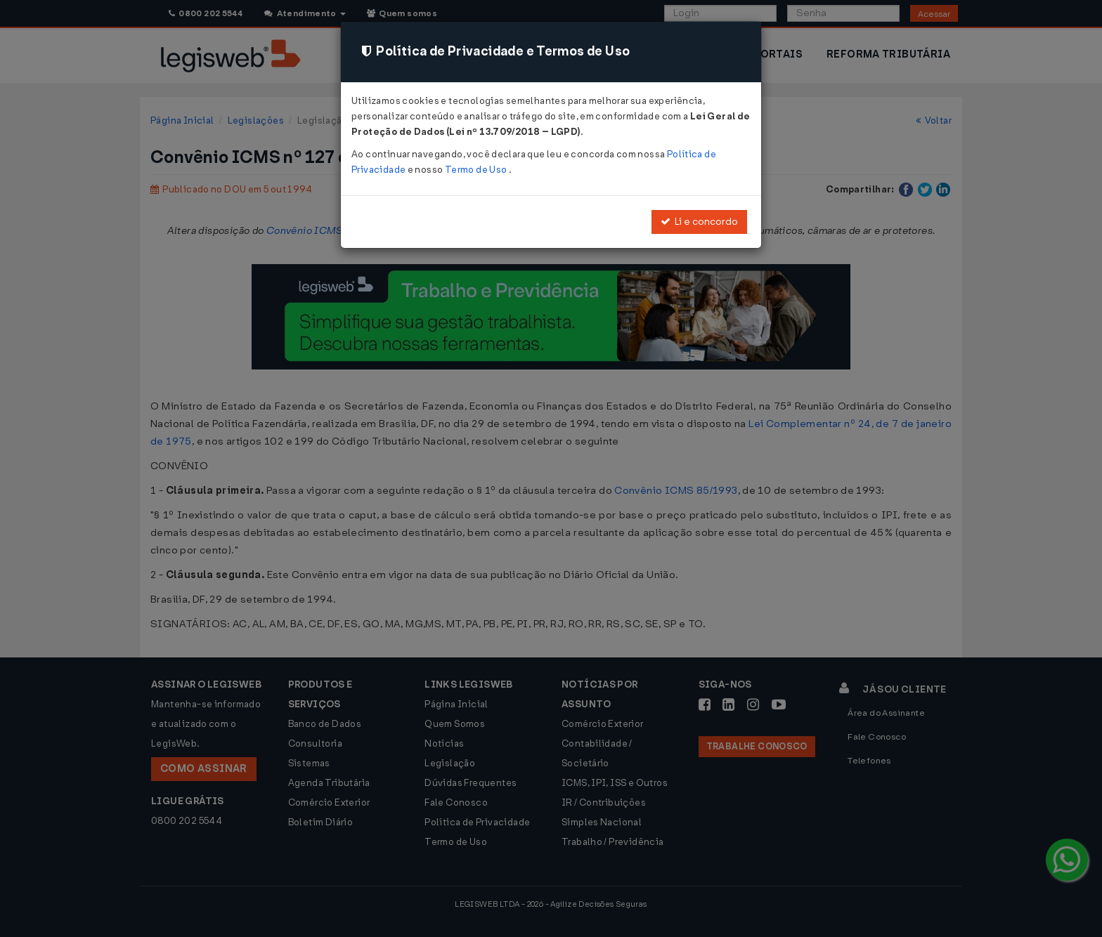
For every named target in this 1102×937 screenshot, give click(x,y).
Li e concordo (699, 221)
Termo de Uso (477, 170)
